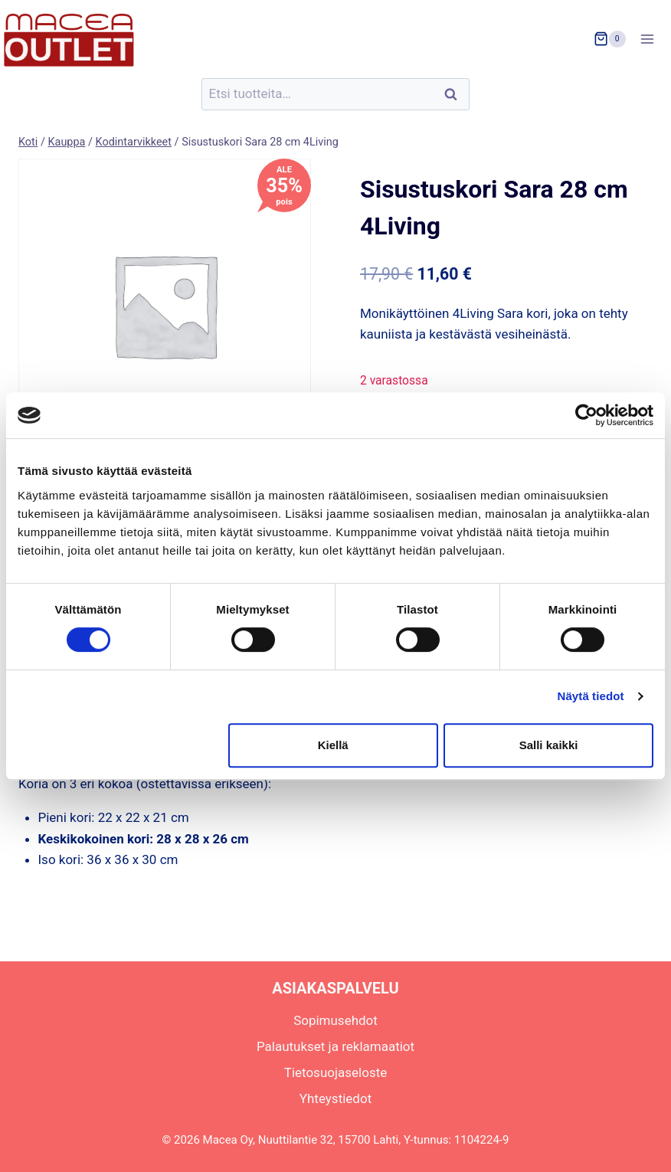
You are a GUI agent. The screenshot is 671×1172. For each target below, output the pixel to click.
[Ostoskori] (610, 39)
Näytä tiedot (591, 695)
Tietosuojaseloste (336, 1072)
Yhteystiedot (335, 1098)
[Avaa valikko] (652, 39)
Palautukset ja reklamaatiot (335, 1046)
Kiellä (333, 744)
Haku (455, 95)
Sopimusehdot (335, 1020)
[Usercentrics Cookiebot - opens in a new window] (586, 415)
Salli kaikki (548, 744)
